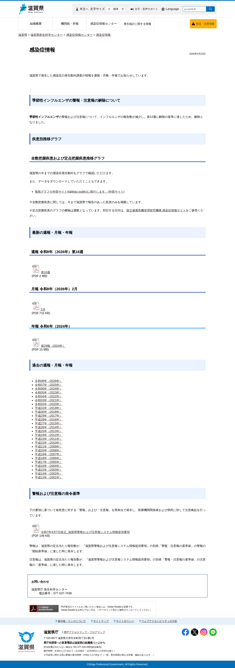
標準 (115, 9)
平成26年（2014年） (48, 427)
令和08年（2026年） (48, 381)
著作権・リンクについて (72, 621)
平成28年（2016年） (48, 419)
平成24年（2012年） (48, 435)
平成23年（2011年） (48, 438)
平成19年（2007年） (48, 454)
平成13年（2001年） (48, 477)
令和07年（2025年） (48, 384)
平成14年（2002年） (48, 473)
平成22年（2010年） (48, 442)
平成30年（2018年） (48, 411)
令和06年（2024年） (48, 388)
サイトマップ (101, 621)
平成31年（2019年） (48, 408)
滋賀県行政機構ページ (87, 642)
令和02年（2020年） (48, 404)
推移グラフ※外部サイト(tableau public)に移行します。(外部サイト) (79, 191)
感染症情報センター (79, 34)
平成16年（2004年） (48, 465)
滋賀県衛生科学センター (46, 34)
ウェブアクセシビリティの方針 (159, 621)
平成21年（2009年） (48, 446)
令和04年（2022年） (48, 396)
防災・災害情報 (205, 23)
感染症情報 (103, 34)
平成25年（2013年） (48, 431)
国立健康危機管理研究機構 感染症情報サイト (156, 210)
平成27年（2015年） (48, 423)
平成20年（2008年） (48, 450)
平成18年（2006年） (48, 458)
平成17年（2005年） (48, 462)
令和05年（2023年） (48, 392)
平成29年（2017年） (48, 415)
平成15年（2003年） (48, 469)
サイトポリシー (125, 621)
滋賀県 (22, 34)
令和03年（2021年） (48, 400)
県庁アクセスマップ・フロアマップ (84, 632)
